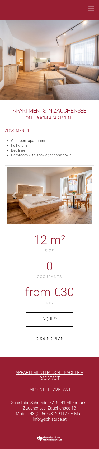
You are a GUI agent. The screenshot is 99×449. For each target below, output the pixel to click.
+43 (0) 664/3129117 (47, 413)
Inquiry (49, 318)
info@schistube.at (50, 419)
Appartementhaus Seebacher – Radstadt (49, 375)
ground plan (49, 338)
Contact (61, 389)
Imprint (36, 389)
